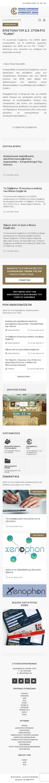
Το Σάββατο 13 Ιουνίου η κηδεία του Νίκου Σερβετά (22, 190)
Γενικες (11, 369)
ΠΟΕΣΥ (24, 703)
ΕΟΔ (24, 700)
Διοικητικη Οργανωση (24, 728)
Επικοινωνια (24, 744)
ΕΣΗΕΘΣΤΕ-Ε (24, 710)
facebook (14, 681)
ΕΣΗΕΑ (24, 11)
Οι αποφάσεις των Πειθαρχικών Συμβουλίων (35, 450)
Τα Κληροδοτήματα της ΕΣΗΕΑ (13, 449)
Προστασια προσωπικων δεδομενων (24, 747)
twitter (21, 681)
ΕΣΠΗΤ (24, 712)
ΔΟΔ (24, 698)
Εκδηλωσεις (25, 730)
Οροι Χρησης (24, 749)
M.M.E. (24, 714)
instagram (27, 681)
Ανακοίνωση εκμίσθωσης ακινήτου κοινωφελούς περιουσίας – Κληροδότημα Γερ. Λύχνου (23, 160)
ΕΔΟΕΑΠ (24, 693)
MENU (4, 3)
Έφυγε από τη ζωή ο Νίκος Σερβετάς (19, 226)
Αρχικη (24, 726)
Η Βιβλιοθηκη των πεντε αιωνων (24, 735)
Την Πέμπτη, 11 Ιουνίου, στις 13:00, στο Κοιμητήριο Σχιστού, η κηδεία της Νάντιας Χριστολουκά (23, 362)
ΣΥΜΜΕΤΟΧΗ (24, 280)
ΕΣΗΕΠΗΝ (24, 707)
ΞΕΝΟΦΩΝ (24, 696)
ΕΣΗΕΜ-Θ (24, 705)
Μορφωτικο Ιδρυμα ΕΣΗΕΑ (24, 737)
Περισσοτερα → (24, 376)
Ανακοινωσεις (10, 24)
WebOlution (28, 779)
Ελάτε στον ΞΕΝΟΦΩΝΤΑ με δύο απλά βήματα (23, 571)
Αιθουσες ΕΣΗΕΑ (16, 389)
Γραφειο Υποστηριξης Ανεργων (24, 740)
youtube (33, 681)
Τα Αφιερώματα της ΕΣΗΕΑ (13, 469)
